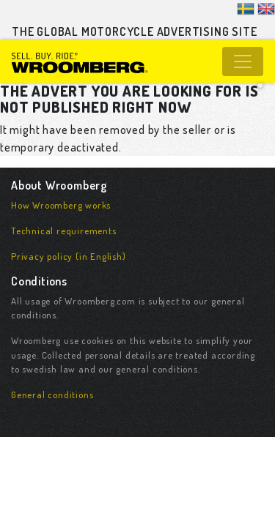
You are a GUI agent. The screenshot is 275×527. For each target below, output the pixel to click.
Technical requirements (64, 230)
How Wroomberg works (61, 205)
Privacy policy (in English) (68, 256)
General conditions (52, 394)
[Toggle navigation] (242, 61)
